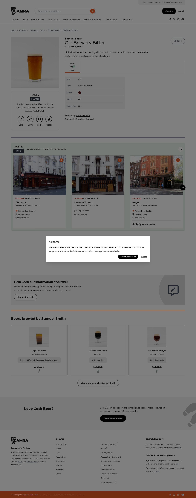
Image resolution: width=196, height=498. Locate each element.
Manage (144, 257)
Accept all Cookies (128, 256)
